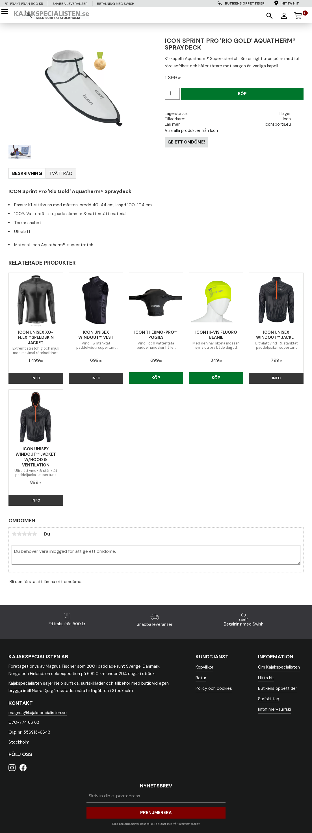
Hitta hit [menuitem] (290, 3)
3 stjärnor (24, 533)
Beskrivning (27, 173)
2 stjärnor (19, 533)
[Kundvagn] (300, 14)
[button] (6, 11)
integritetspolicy (188, 824)
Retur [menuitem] (201, 678)
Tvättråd (60, 173)
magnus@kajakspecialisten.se (37, 713)
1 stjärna (14, 533)
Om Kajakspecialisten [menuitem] (279, 667)
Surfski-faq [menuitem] (268, 699)
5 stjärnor (34, 533)
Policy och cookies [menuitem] (214, 688)
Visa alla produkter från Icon (191, 130)
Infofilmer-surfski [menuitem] (274, 709)
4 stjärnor (29, 533)
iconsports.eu (278, 124)
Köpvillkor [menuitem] (204, 667)
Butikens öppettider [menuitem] (245, 3)
